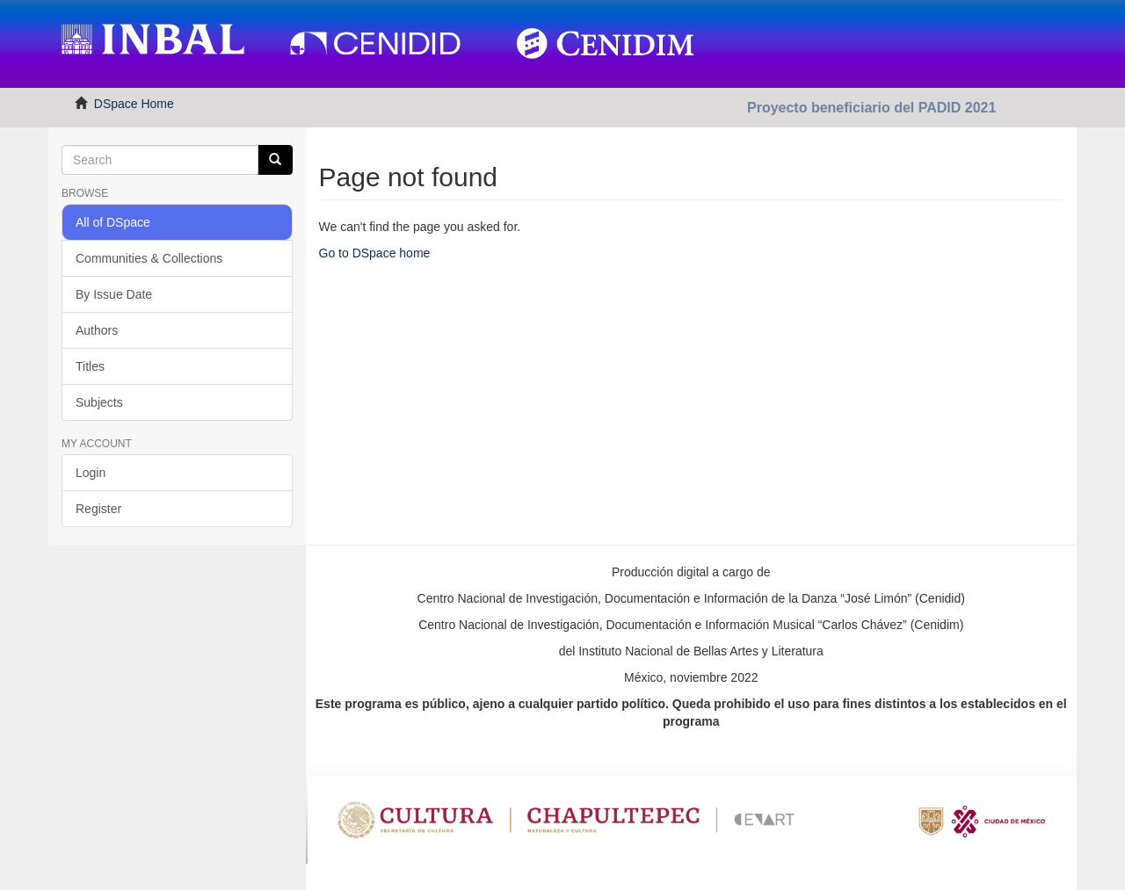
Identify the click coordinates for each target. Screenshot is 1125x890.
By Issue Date (114, 294)
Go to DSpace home (375, 253)
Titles (90, 366)
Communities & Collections (149, 258)
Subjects (99, 402)
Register (98, 509)
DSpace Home (134, 104)
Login (90, 473)
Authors (97, 330)
